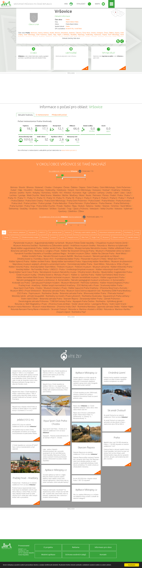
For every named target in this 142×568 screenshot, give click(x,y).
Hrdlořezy (126, 190)
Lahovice (92, 192)
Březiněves (64, 33)
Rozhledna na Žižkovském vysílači (54, 245)
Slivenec (106, 206)
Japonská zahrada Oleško (108, 306)
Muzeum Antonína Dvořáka (25, 245)
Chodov (93, 33)
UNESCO (42, 232)
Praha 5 (104, 198)
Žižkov (81, 211)
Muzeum (106, 237)
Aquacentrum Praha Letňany (116, 296)
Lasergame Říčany (100, 304)
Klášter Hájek (127, 306)
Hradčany (115, 190)
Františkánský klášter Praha (67, 258)
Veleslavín (94, 208)
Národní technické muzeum (58, 277)
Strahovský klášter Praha (111, 285)
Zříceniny (15, 237)
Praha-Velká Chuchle (45, 206)
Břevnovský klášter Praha (95, 293)
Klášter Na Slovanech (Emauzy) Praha (77, 250)
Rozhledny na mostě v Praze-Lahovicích (63, 296)
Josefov (21, 192)
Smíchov (115, 206)
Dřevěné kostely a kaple (30, 237)
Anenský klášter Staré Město (43, 266)
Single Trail (95, 237)
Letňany (100, 192)
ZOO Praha (22, 293)
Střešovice (43, 208)
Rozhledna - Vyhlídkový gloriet (109, 301)
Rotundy (45, 237)
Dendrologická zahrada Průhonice (33, 301)
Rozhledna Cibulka (50, 293)
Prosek (60, 206)
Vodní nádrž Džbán (29, 298)
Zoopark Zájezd (63, 312)
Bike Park (85, 237)
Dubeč (50, 35)
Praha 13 (41, 198)
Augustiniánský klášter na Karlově (49, 242)
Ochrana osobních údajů (75, 554)
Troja (69, 208)
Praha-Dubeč (94, 200)
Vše (4, 232)
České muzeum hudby (26, 274)
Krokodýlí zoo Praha (21, 282)
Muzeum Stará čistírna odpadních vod (83, 290)
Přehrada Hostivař (116, 293)
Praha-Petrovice (76, 203)
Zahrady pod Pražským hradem (45, 282)
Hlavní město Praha (72, 22)
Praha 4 (96, 198)
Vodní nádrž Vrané (117, 304)
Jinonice (13, 192)
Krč (61, 192)
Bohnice (46, 33)
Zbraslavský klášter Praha (91, 298)
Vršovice (63, 11)
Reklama (75, 547)
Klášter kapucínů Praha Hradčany (83, 288)
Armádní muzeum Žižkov (79, 253)
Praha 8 (130, 198)
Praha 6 (113, 198)
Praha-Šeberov (90, 203)
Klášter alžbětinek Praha (119, 248)
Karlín (28, 192)
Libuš (129, 192)
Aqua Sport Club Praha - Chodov (28, 288)
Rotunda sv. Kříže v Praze (117, 264)
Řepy (74, 206)
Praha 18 (70, 198)
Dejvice (117, 33)
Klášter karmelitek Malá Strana (30, 277)
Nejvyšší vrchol (73, 237)
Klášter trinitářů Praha (32, 256)
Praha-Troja (29, 206)
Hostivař (106, 190)
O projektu (48, 547)
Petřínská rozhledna (90, 282)
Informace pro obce (103, 547)
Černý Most (86, 33)
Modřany (74, 195)
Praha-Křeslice (108, 200)
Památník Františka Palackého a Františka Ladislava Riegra (40, 253)
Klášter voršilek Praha (40, 261)
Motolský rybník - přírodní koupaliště (28, 296)
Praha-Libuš (17, 203)
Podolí (113, 195)
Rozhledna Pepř (79, 312)
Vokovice (118, 208)
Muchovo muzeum (83, 256)
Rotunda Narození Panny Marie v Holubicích (30, 309)
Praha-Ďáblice (17, 200)
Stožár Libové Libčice (81, 304)
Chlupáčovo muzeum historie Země (111, 242)
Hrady (137, 232)
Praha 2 (79, 198)
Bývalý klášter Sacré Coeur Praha (23, 272)
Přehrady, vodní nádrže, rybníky (85, 232)
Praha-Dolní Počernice (77, 200)
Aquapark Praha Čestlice (83, 301)
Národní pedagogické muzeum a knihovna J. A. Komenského (43, 280)
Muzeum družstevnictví (121, 261)
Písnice (105, 195)
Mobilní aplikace (48, 554)
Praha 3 (87, 198)
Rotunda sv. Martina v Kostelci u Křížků (85, 309)
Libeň (116, 192)
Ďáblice (111, 33)
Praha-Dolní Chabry (34, 200)
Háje (54, 35)
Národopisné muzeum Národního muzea (58, 272)
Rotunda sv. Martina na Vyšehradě (112, 245)
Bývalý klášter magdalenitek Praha (116, 272)
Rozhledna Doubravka (92, 296)
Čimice (106, 33)
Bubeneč (72, 33)
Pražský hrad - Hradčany (29, 285)
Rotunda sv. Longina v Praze (47, 250)
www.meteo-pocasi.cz (69, 150)
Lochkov (13, 195)
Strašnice (33, 208)
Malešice (57, 195)
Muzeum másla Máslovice (19, 306)
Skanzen (68, 232)
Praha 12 (31, 198)
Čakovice (78, 33)
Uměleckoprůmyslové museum (80, 269)
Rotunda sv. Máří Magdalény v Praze (31, 304)
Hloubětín (73, 35)
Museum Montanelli (70, 282)
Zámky (6, 237)
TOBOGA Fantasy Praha (60, 301)
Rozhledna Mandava (87, 306)
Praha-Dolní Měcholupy (55, 200)
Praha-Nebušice (60, 203)
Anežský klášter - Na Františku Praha (32, 269)
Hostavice (96, 190)
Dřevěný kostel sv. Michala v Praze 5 (54, 274)
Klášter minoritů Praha (19, 266)
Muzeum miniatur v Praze (55, 288)
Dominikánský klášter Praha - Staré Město (86, 264)
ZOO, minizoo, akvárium (17, 232)
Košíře (55, 192)
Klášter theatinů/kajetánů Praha (114, 282)
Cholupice (100, 33)
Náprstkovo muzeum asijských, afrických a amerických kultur (39, 264)
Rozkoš (81, 206)
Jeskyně (54, 237)
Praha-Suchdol (16, 206)
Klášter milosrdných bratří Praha (110, 269)
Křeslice (67, 192)
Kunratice (77, 192)
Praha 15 (60, 198)
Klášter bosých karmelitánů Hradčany (58, 285)
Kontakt (103, 554)
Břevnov (57, 33)
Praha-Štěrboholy (121, 203)
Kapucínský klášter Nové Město (96, 261)
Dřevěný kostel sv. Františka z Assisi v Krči (35, 258)
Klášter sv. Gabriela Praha (82, 274)
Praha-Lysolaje (44, 203)
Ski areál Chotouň (59, 309)
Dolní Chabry (92, 187)
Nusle (88, 195)
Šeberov (89, 206)
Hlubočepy (81, 35)
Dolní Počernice (41, 35)
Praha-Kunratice (123, 200)
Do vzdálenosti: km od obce (63, 171)
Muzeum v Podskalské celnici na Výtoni (113, 250)
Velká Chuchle (106, 208)
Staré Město (125, 206)
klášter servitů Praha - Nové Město (58, 248)
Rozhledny (128, 232)
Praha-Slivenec (105, 203)
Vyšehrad (128, 208)
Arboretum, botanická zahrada (110, 232)
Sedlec (98, 206)
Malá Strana (46, 195)
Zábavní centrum (118, 237)
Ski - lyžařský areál (55, 232)
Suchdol (61, 208)
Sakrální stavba (133, 237)
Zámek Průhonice (112, 298)
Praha (68, 19)
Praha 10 (12, 198)
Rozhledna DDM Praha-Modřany (116, 290)
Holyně (104, 35)
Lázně (62, 237)
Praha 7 (122, 198)
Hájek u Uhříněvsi (63, 35)
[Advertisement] (71, 89)
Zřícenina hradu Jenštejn (59, 304)
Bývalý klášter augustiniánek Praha (26, 248)
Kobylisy (36, 192)
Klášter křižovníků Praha (121, 266)
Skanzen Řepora (71, 298)
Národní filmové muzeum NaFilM (58, 256)
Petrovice (97, 195)
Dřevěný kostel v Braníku (89, 272)
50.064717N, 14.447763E (74, 29)
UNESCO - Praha (57, 269)
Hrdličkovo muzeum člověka (83, 245)
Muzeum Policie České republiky (80, 242)
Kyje (84, 192)
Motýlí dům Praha (116, 258)
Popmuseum (34, 293)
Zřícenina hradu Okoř (66, 306)
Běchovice (34, 33)
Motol (81, 195)
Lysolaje (21, 195)
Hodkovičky (89, 35)
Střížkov (53, 208)
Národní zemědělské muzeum (85, 277)
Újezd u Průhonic (80, 208)
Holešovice (97, 35)
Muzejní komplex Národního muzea (91, 248)
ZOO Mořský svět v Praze (88, 285)
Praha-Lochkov (30, 203)
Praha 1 (127, 195)
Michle (65, 195)
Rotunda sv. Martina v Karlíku (117, 309)
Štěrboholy (13, 208)
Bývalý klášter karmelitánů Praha (66, 261)
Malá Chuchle (33, 195)
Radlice (67, 206)
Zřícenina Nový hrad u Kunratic (113, 288)
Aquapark (32, 232)
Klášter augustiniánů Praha (112, 277)
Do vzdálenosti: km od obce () (60, 217)
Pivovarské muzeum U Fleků (93, 258)
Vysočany (62, 211)
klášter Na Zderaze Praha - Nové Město (109, 253)
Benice (40, 33)
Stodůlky (24, 208)
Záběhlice (72, 211)
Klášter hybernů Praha (19, 261)
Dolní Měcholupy (29, 35)
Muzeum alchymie (101, 266)
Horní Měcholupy (113, 35)
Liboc (122, 192)
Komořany (46, 192)
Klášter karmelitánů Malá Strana (110, 274)
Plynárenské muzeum (23, 242)
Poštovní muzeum (65, 266)
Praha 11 (22, 198)
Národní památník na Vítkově (106, 256)
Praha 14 (51, 198)
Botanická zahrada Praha (22, 250)
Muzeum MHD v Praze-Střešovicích (25, 290)
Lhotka (109, 192)
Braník (52, 33)
